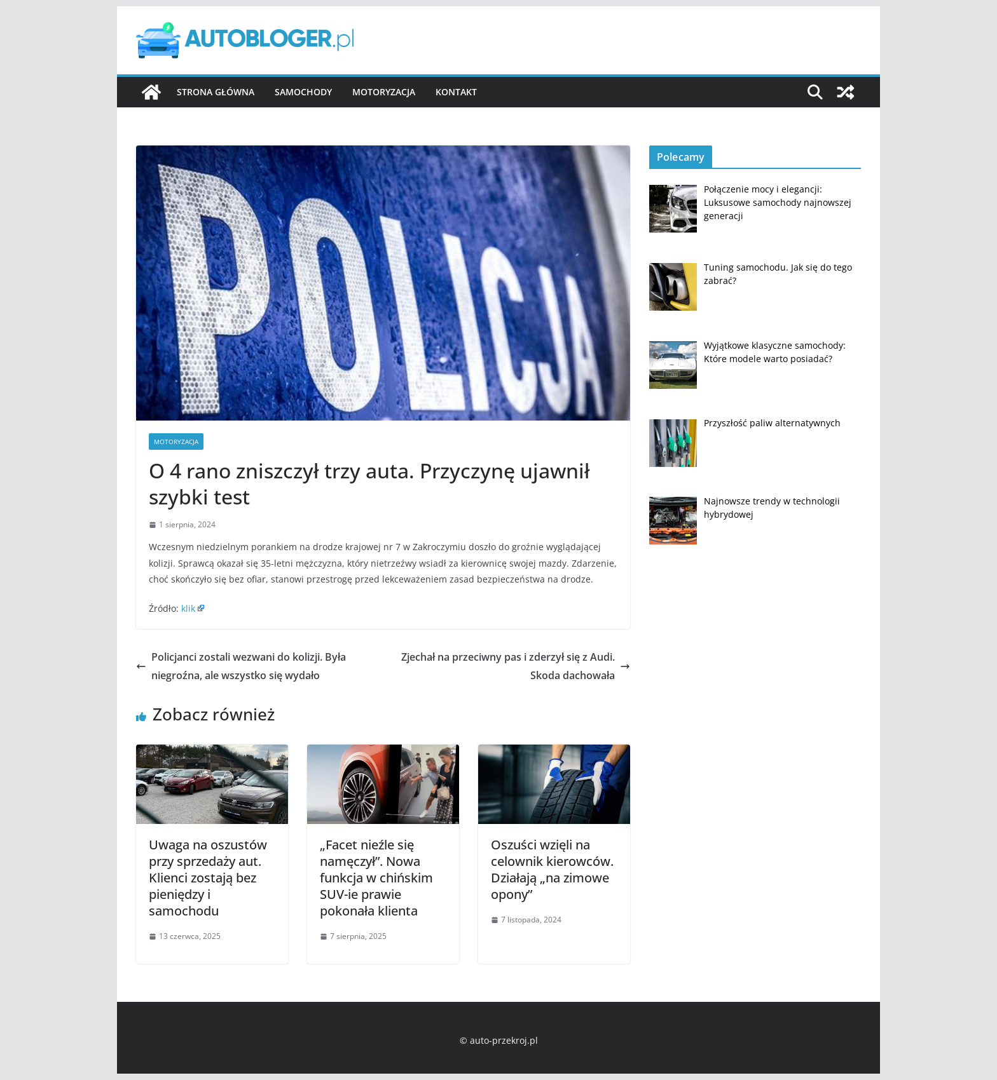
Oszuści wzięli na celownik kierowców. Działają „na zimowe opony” (552, 869)
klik (188, 608)
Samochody (303, 92)
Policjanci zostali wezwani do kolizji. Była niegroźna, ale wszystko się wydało (241, 666)
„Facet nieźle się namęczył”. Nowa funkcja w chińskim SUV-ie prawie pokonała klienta (376, 877)
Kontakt (456, 92)
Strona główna (215, 92)
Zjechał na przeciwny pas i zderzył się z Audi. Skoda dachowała (515, 666)
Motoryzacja (383, 92)
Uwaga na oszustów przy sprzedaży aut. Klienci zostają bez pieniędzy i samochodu (208, 877)
